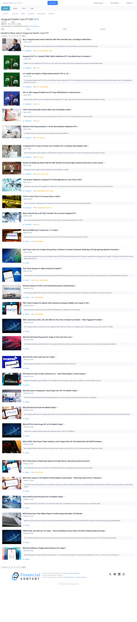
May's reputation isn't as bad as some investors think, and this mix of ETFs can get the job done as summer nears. (59, 120)
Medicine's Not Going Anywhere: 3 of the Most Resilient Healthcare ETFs (51, 132)
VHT (36, 19)
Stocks (15, 8)
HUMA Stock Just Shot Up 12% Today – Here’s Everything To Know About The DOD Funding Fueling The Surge (65, 563)
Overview (15, 14)
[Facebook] (115, 611)
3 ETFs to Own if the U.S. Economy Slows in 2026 (42, 207)
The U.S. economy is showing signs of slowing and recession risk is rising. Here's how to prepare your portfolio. (58, 213)
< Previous (4, 36)
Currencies (31, 14)
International (41, 14)
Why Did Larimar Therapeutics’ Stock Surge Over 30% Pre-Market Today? (51, 414)
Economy (43, 164)
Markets (5, 8)
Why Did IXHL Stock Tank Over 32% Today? (40, 378)
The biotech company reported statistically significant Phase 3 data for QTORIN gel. (49, 456)
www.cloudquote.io (74, 607)
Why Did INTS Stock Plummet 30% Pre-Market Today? (44, 527)
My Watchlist (115, 3)
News (23, 14)
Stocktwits (27, 254)
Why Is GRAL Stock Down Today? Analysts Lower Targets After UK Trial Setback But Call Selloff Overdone (63, 467)
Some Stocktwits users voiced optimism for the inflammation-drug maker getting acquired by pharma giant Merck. (59, 496)
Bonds (39, 182)
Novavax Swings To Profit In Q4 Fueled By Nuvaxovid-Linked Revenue (49, 302)
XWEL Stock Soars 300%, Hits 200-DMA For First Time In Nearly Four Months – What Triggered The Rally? (63, 338)
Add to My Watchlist (37, 26)
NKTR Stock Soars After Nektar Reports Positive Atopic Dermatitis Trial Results (53, 545)
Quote (28, 29)
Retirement (44, 143)
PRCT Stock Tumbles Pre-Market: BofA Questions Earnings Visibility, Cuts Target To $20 (57, 320)
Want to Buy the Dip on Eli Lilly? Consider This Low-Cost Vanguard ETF (50, 225)
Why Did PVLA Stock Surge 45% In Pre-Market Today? (44, 449)
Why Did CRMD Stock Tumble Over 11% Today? (41, 243)
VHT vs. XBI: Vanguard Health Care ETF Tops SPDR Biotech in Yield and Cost (52, 96)
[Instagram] (124, 611)
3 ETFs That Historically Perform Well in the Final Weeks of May (47, 114)
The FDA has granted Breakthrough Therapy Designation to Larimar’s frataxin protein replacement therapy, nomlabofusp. (60, 420)
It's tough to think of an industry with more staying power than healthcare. (46, 138)
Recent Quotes (98, 3)
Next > (23, 36)
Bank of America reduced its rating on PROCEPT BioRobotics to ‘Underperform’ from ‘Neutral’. (52, 327)
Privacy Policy (70, 612)
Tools (32, 8)
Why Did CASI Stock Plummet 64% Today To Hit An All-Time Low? (48, 356)
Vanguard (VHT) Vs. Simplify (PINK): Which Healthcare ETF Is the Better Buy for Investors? (57, 58)
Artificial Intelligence (42, 200)
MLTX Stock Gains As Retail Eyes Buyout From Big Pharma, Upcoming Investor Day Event (57, 489)
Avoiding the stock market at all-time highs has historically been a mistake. (47, 178)
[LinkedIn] (119, 611)
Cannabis (38, 295)
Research (103, 29)
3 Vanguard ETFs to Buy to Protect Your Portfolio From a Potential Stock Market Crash (56, 153)
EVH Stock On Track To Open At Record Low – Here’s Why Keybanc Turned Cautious (55, 396)
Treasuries (51, 14)
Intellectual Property (46, 51)
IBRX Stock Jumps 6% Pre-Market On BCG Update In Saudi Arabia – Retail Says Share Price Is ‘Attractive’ (63, 507)
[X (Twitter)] (110, 611)
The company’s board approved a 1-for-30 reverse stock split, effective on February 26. (50, 384)
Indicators (129, 3)
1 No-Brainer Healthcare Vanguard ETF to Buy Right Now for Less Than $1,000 (53, 189)
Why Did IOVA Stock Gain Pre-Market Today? (40, 431)
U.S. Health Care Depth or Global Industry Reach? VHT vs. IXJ (47, 76)
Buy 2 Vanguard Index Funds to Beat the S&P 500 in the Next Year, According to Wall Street (58, 40)
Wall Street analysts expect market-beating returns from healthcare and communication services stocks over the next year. (61, 46)
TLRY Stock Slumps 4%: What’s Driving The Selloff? (43, 284)
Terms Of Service (82, 612)
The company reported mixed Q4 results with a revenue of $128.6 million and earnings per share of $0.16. (56, 249)
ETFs (23, 8)
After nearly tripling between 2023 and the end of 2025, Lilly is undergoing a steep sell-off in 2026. (54, 231)
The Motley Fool (28, 51)
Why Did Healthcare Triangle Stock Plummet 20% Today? (45, 581)
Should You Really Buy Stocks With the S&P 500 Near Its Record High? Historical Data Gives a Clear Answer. (64, 171)
